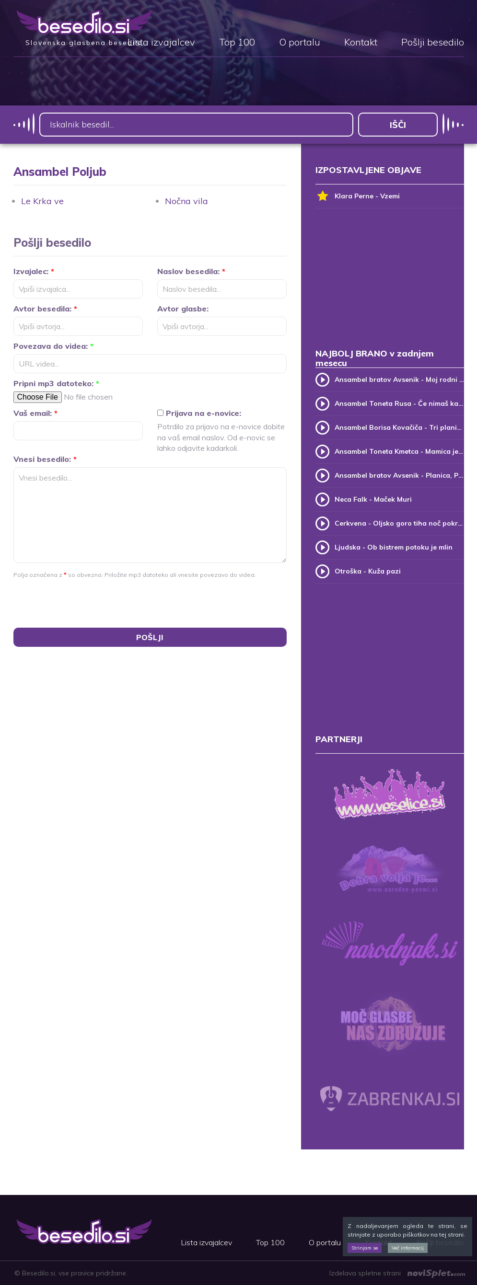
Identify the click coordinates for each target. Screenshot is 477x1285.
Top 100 (237, 42)
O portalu (299, 42)
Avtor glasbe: (183, 308)
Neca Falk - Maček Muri (373, 499)
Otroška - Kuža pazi (368, 571)
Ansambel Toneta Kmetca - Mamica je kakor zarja (399, 451)
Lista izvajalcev (161, 42)
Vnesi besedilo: (45, 459)
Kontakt (360, 42)
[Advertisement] (390, 283)
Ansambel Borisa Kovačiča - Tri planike (399, 427)
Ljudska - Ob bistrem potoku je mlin (394, 547)
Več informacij (408, 1248)
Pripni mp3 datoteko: (56, 383)
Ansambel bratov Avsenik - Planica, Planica (399, 475)
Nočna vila (186, 201)
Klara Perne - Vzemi (357, 196)
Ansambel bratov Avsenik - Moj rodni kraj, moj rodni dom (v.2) (399, 379)
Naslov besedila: (191, 271)
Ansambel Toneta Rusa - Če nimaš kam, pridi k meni (399, 403)
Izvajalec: (33, 271)
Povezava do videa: (53, 346)
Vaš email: (35, 413)
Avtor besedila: (45, 308)
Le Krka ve (42, 201)
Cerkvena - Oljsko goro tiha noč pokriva (399, 523)
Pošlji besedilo (432, 42)
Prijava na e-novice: (199, 413)
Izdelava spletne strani (397, 1273)
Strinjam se (364, 1248)
